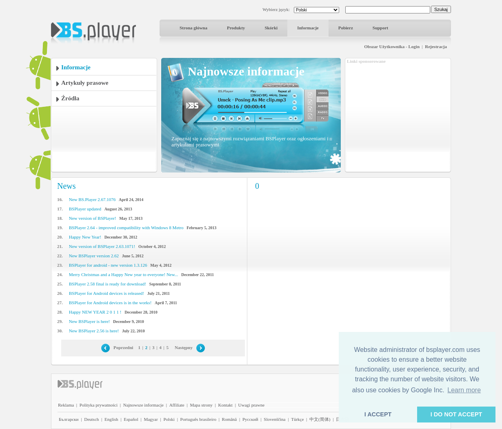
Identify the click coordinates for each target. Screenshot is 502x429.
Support (381, 27)
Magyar (151, 419)
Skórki (271, 27)
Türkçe (297, 419)
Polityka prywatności (99, 404)
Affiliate (176, 404)
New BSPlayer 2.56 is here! (94, 330)
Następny (184, 347)
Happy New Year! (85, 236)
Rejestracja (436, 46)
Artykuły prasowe (84, 83)
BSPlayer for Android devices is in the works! (110, 302)
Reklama (66, 404)
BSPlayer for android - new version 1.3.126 (108, 265)
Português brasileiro (198, 419)
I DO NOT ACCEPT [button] (456, 414)
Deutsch (91, 419)
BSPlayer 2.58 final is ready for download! (107, 283)
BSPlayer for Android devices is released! (106, 293)
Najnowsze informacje (143, 404)
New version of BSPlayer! (92, 218)
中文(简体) (319, 419)
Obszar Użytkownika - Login (392, 46)
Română (229, 419)
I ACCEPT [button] (378, 414)
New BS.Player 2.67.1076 (92, 199)
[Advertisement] (398, 115)
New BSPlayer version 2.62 (94, 255)
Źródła (70, 98)
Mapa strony (201, 404)
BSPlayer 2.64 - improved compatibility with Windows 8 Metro (126, 227)
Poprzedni (123, 347)
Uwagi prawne (251, 404)
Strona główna (193, 27)
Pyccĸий (250, 419)
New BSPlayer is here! (89, 321)
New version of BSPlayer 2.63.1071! (102, 246)
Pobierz (345, 27)
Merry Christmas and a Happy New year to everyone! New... (123, 274)
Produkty (236, 27)
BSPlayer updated (85, 208)
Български (69, 419)
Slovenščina (274, 419)
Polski (169, 419)
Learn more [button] (464, 390)
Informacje (308, 27)
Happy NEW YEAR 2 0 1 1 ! (95, 312)
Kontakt (225, 404)
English (111, 419)
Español (131, 419)
